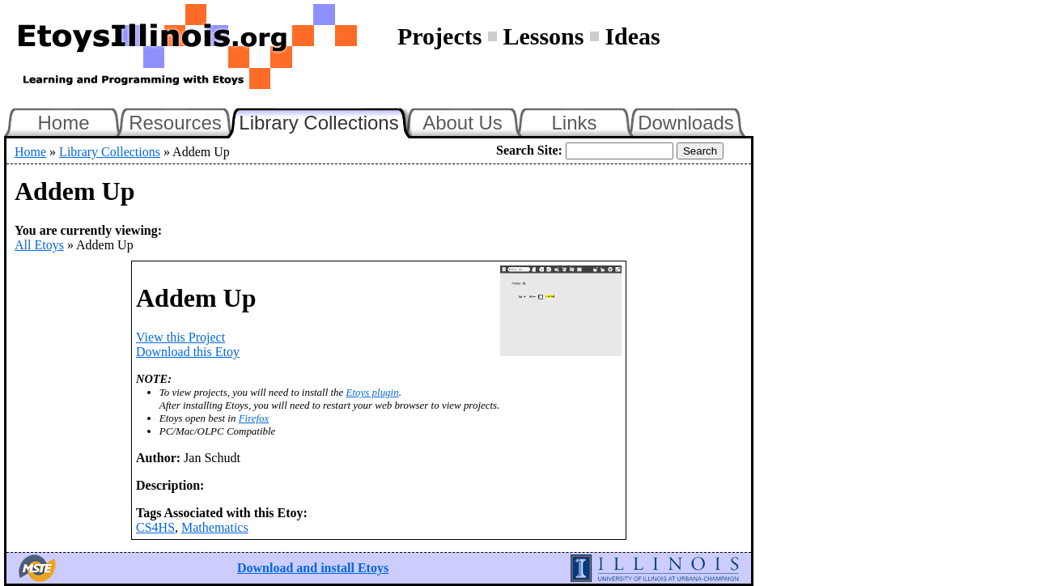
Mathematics (214, 527)
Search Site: (529, 150)
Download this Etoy (188, 352)
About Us (462, 123)
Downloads (686, 123)
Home (63, 123)
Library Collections (325, 121)
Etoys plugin (372, 392)
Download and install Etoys (312, 568)
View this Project (180, 337)
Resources (175, 123)
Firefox (254, 418)
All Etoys (39, 245)
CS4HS (155, 527)
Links (573, 123)
